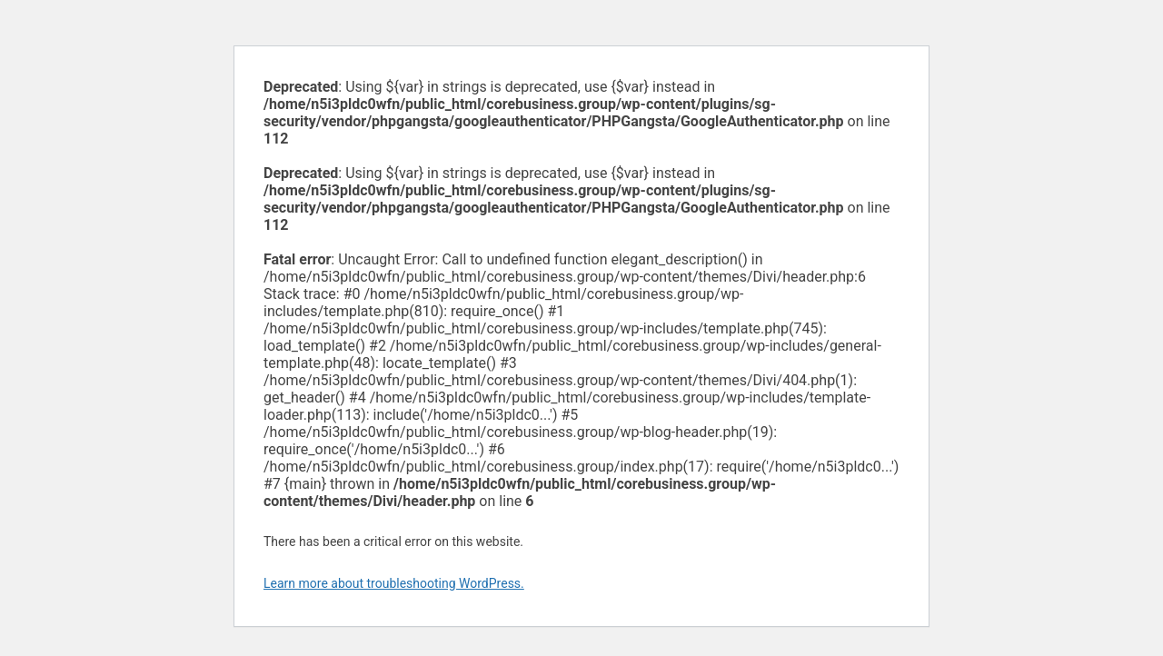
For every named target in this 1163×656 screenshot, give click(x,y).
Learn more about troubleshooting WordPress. (393, 583)
